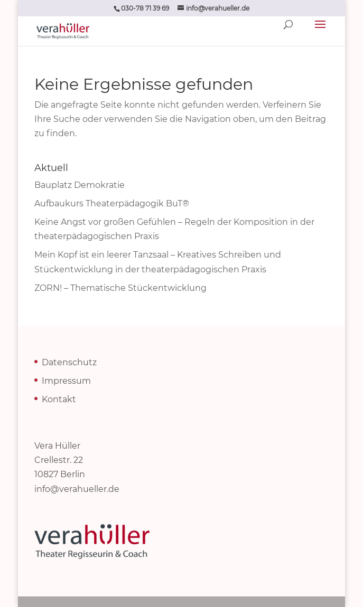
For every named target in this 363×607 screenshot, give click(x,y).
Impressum (66, 381)
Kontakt (59, 399)
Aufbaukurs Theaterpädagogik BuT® (111, 203)
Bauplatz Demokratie (79, 185)
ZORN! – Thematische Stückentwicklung (120, 288)
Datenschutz (69, 362)
